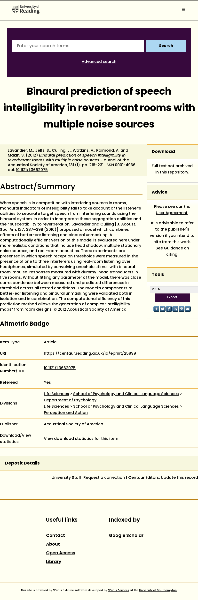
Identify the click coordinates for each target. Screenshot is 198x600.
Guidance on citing (176, 251)
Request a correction (104, 478)
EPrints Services (118, 590)
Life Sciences (56, 394)
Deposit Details (22, 463)
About (53, 544)
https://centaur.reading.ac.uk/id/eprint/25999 (90, 354)
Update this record (179, 478)
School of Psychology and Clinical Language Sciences (126, 394)
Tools (158, 274)
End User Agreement (173, 210)
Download (163, 152)
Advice (159, 192)
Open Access (60, 553)
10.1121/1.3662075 (32, 170)
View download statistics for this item (81, 439)
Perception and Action (66, 413)
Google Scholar (126, 536)
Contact (55, 536)
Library (53, 562)
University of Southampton (158, 590)
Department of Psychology (70, 400)
